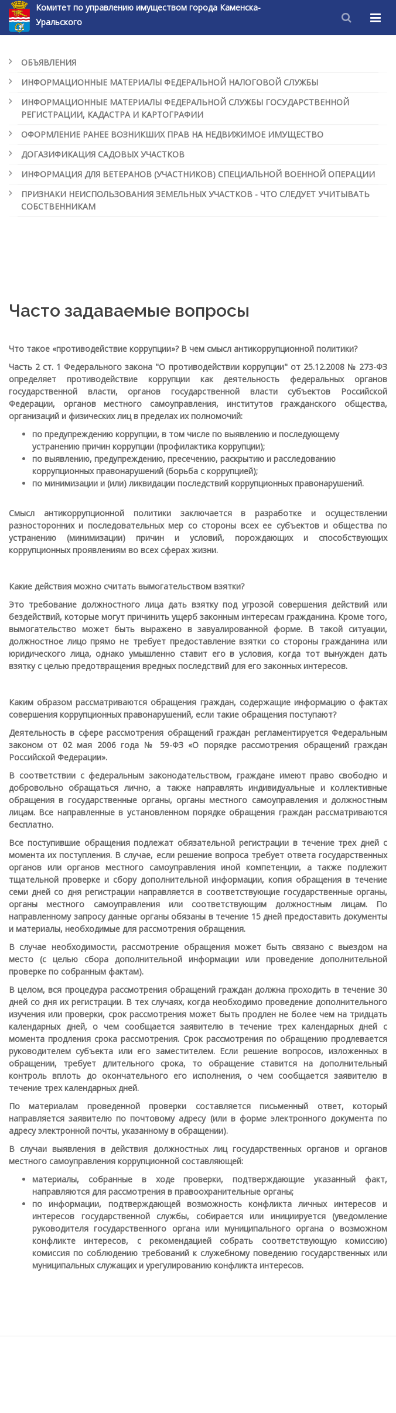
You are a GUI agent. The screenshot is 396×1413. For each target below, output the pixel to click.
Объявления (48, 62)
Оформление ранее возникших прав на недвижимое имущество (172, 134)
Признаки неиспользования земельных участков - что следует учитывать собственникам (195, 200)
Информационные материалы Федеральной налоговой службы (169, 82)
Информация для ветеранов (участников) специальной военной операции (198, 174)
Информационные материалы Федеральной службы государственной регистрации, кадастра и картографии (185, 108)
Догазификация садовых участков (103, 154)
